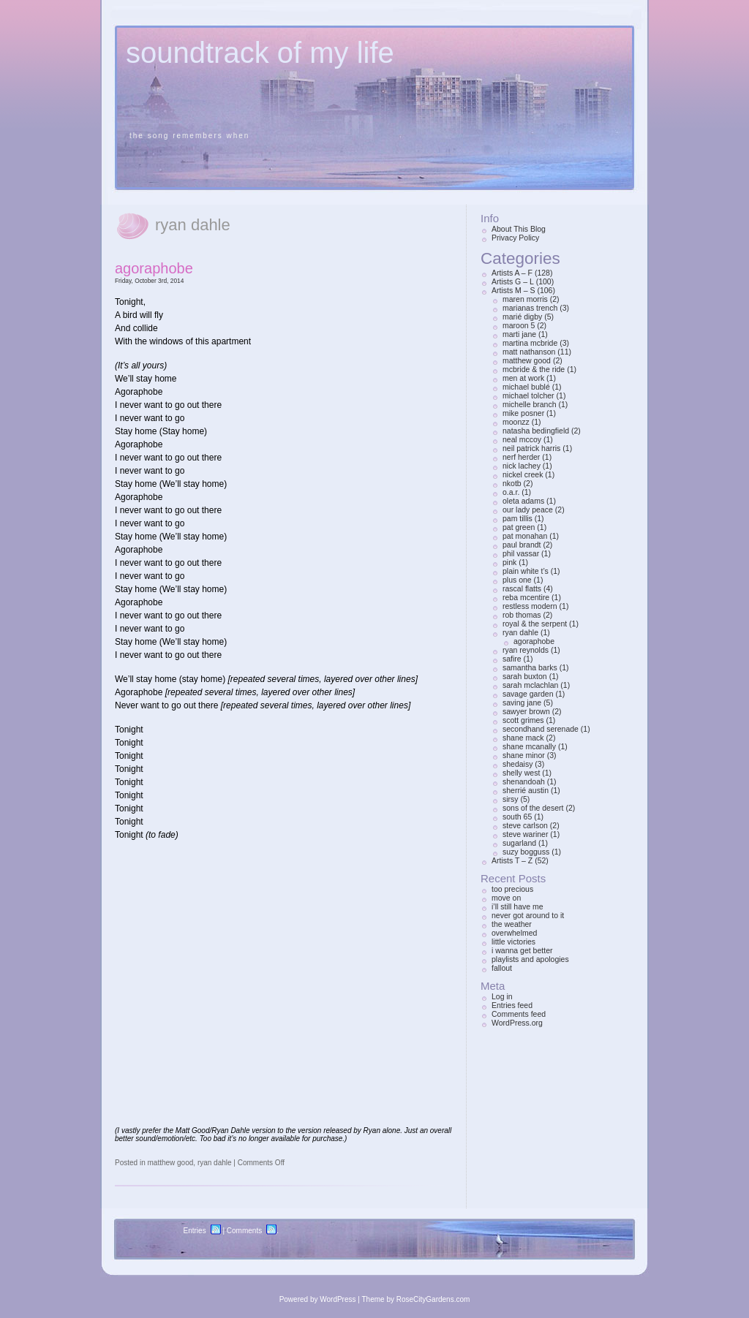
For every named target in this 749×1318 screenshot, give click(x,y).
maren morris (525, 299)
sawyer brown (526, 711)
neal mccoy (522, 439)
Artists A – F (512, 272)
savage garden (528, 693)
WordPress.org (517, 1022)
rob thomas (522, 614)
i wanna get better (522, 950)
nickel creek (523, 474)
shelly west (521, 772)
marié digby (522, 316)
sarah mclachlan (530, 685)
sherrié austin (526, 790)
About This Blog (519, 228)
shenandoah (524, 781)
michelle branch (530, 404)
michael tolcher (528, 395)
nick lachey (522, 465)
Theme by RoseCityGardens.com (416, 1299)
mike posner (523, 413)
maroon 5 (519, 325)
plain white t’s (526, 571)
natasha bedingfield (536, 430)
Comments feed (519, 1014)
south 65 (517, 816)
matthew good (170, 1163)
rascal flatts (522, 588)
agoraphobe (154, 268)
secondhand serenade (541, 728)
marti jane (519, 334)
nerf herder (521, 456)
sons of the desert (533, 807)
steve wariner (525, 834)
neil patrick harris (531, 448)
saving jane (522, 702)
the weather (512, 924)
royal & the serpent (535, 623)
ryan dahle (214, 1163)
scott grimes (523, 720)
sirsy (511, 799)
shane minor (524, 755)
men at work (523, 378)
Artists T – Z (512, 860)
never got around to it (528, 915)
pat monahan (525, 535)
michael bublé (526, 386)
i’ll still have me (517, 906)
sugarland (519, 842)
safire (512, 658)
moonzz (516, 421)
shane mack (523, 737)
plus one (517, 579)
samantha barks (530, 667)
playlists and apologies (530, 959)
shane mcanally (529, 746)
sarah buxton (525, 676)
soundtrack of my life (260, 53)
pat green (519, 527)
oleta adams (523, 500)
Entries (195, 1231)
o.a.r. (511, 492)
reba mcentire (526, 597)
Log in (502, 996)
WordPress (337, 1299)
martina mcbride (530, 342)
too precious (512, 889)
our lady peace (528, 509)
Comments (244, 1231)
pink (509, 562)
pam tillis (517, 518)
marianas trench (530, 307)
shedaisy (517, 764)
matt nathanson (529, 351)
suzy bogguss (526, 851)
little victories (513, 941)
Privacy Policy (515, 237)
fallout (502, 967)
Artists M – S (513, 290)
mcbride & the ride (534, 369)
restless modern (530, 606)
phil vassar (521, 553)
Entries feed (512, 1005)
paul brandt (522, 544)
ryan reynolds (526, 649)
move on (506, 897)
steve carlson (525, 825)
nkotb (512, 483)
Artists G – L (513, 281)
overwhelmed (514, 932)
